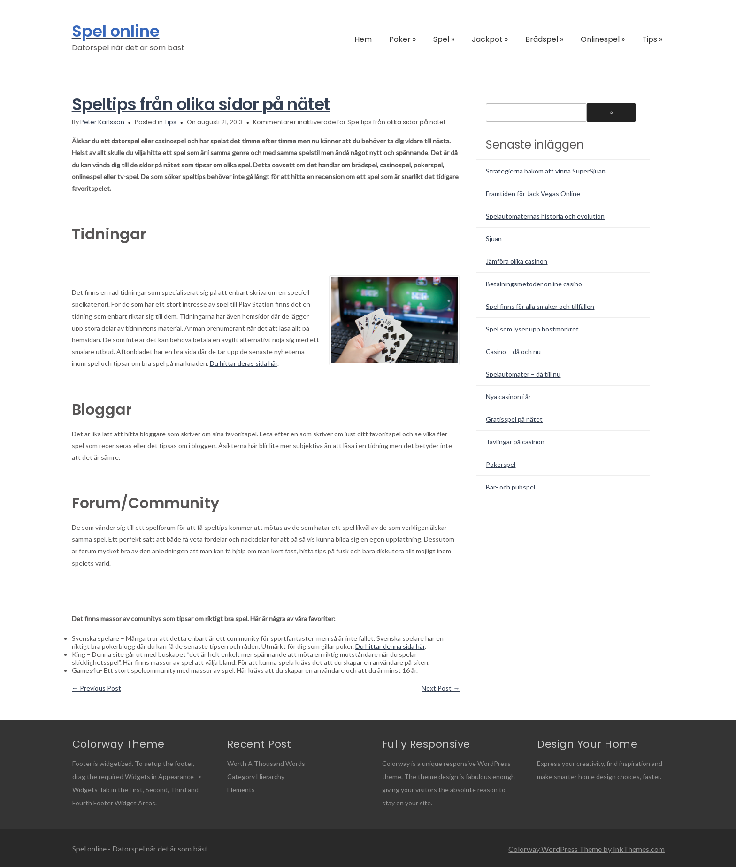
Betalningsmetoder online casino (534, 284)
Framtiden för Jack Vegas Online (533, 193)
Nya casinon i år (508, 397)
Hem (363, 39)
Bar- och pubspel (510, 487)
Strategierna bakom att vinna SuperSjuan (546, 171)
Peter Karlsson (102, 122)
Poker (402, 39)
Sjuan (494, 239)
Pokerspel (500, 464)
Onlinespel (603, 39)
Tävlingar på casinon (515, 442)
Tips (652, 39)
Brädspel (544, 39)
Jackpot (490, 39)
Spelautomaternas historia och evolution (545, 216)
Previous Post (96, 688)
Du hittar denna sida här (390, 646)
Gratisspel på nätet (514, 419)
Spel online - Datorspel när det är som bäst (139, 848)
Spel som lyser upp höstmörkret (532, 329)
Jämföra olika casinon (516, 261)
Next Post (441, 688)
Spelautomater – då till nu (523, 374)
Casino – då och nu (513, 351)
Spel (443, 39)
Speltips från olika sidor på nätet (201, 104)
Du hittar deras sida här (243, 363)
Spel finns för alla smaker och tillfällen (540, 306)
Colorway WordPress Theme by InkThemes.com (586, 848)
